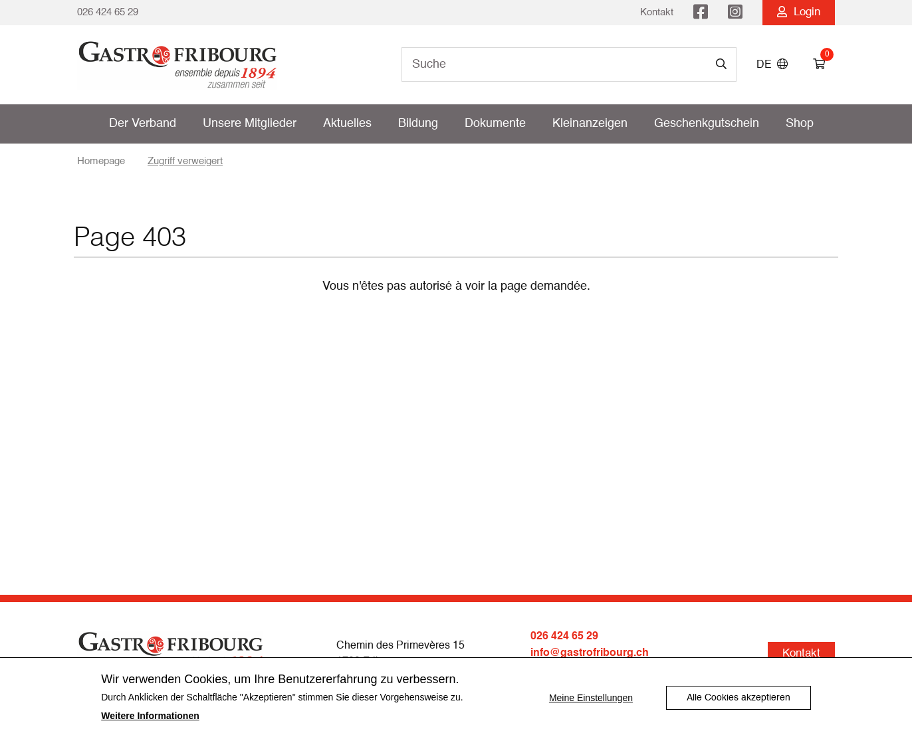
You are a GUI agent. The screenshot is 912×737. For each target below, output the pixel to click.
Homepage (101, 161)
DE (772, 64)
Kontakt (656, 12)
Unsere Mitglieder (249, 124)
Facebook (700, 13)
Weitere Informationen (150, 715)
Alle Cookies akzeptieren (738, 697)
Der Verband (142, 124)
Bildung (418, 124)
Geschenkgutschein (706, 124)
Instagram (735, 13)
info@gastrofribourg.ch (589, 652)
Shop (800, 124)
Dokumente (495, 124)
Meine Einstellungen (591, 697)
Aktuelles (347, 124)
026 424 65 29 (107, 12)
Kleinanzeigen (589, 124)
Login (798, 12)
